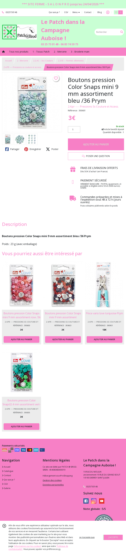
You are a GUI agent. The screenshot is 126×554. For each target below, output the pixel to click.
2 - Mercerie (22, 60)
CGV (5, 484)
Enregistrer (32, 149)
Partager (12, 149)
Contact (87, 12)
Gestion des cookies (52, 480)
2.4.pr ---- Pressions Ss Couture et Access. (93, 106)
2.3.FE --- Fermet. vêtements (71, 60)
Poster (52, 149)
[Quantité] (74, 129)
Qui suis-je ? (8, 479)
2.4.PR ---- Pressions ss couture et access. (23, 67)
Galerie (6, 488)
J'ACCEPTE (113, 537)
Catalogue (7, 471)
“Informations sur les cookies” (27, 546)
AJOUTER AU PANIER (96, 144)
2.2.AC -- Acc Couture (43, 60)
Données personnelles (53, 484)
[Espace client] (107, 12)
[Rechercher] (122, 32)
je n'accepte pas (86, 537)
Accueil (8, 60)
